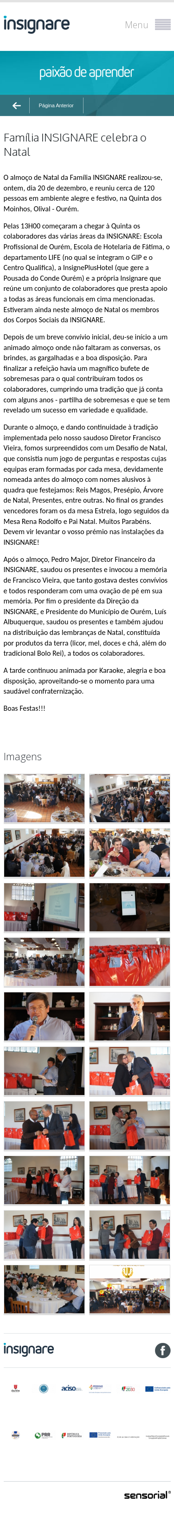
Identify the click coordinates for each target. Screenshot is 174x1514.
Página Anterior (56, 105)
